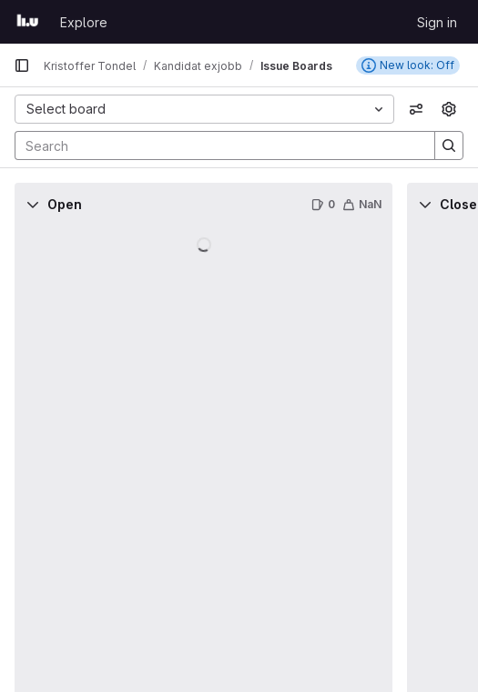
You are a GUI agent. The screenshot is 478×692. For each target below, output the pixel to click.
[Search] (215, 145)
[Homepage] (28, 21)
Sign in (437, 22)
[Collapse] (33, 205)
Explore (83, 22)
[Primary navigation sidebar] (21, 65)
